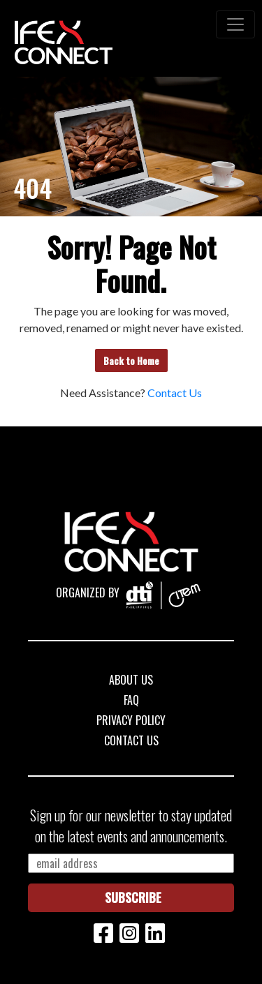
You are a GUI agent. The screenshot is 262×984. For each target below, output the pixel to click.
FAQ (131, 700)
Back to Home (131, 360)
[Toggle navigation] (235, 24)
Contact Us (174, 392)
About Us (131, 679)
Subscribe (133, 897)
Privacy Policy (131, 720)
